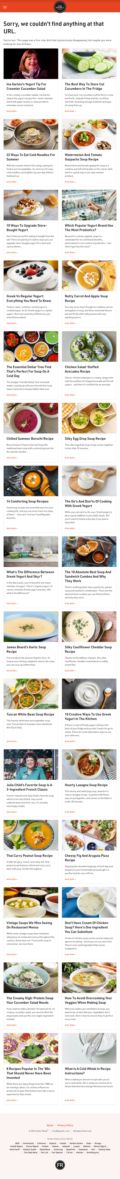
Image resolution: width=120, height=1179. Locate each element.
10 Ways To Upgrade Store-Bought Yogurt (27, 227)
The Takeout (57, 1153)
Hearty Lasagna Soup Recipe (86, 785)
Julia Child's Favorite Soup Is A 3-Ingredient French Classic (29, 787)
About (50, 1125)
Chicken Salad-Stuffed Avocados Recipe (82, 369)
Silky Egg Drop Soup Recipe (85, 438)
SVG (93, 1149)
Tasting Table (104, 1149)
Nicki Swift (15, 1149)
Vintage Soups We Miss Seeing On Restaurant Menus (29, 925)
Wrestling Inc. (93, 1153)
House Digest (32, 1146)
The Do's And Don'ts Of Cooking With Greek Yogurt (88, 503)
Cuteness (41, 1143)
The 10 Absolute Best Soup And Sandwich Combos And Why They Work (88, 576)
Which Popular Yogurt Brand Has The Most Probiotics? (89, 227)
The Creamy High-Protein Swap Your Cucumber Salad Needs (30, 1000)
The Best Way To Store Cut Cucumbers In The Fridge (84, 86)
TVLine (69, 1153)
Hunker (45, 1146)
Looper (76, 1146)
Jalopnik (66, 1146)
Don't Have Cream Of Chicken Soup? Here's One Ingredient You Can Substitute (86, 927)
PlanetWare (45, 1149)
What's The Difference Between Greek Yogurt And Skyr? (30, 574)
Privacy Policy (65, 1125)
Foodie (63, 1143)
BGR (17, 1143)
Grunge (98, 1143)
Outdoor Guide (29, 1149)
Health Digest (16, 1146)
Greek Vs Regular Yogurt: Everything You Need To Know (29, 298)
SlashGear (83, 1149)
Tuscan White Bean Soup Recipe (30, 714)
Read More (11, 111)
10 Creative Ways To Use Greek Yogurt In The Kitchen (88, 716)
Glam (88, 1143)
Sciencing (58, 1149)
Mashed (86, 1146)
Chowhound (28, 1143)
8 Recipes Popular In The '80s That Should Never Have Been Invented (29, 1073)
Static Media (41, 1131)
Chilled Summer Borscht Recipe (30, 438)
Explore (52, 1143)
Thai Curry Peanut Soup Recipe (30, 855)
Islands (55, 1146)
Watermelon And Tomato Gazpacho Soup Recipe (83, 157)
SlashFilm (70, 1149)
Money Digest (100, 1146)
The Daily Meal (30, 1153)
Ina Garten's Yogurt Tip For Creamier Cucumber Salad (26, 86)
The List (44, 1153)
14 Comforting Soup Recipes (27, 501)
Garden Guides (76, 1143)
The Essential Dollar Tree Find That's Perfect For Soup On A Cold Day (29, 371)
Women (79, 1153)
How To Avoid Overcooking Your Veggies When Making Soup (88, 1000)
